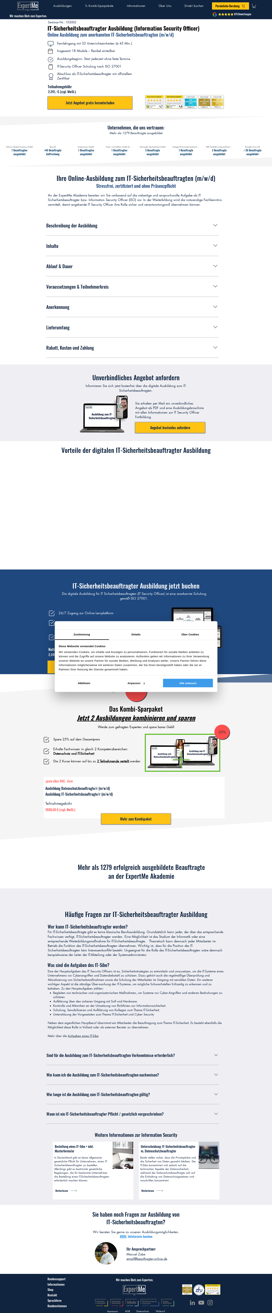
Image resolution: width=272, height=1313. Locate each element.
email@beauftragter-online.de (147, 1259)
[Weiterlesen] (72, 1191)
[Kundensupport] (57, 1279)
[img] (19, 147)
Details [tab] (136, 634)
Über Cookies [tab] (190, 634)
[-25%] (222, 732)
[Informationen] (56, 1284)
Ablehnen (84, 683)
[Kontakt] (56, 1295)
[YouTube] (201, 1302)
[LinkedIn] (192, 1302)
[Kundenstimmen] (59, 1306)
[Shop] (56, 1289)
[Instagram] (210, 1302)
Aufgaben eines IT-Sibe (83, 1036)
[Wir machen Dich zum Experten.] (28, 16)
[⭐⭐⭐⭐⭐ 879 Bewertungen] (234, 14)
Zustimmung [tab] (82, 634)
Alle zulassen (187, 683)
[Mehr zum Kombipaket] (136, 818)
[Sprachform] (55, 1300)
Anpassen (136, 683)
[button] (63, 6)
